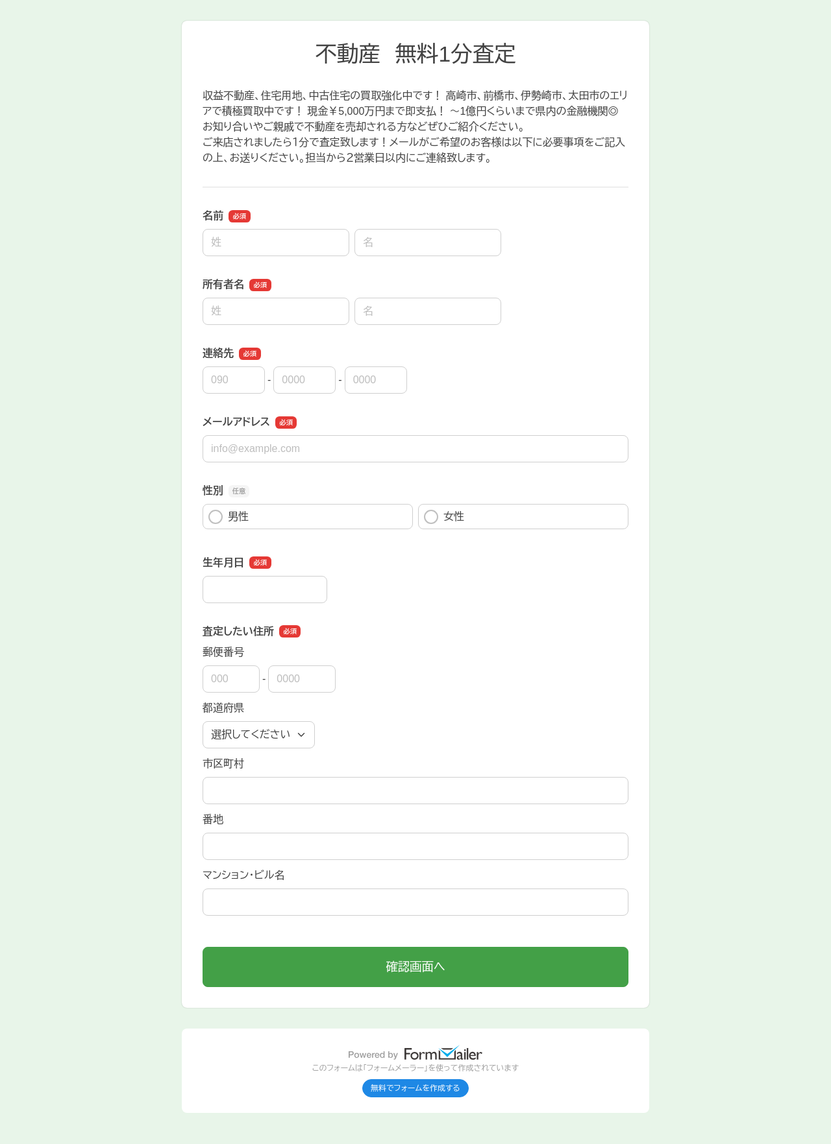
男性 (228, 517)
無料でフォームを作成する (415, 1088)
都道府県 (223, 707)
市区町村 (223, 763)
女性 (444, 517)
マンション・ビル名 (243, 875)
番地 (213, 819)
